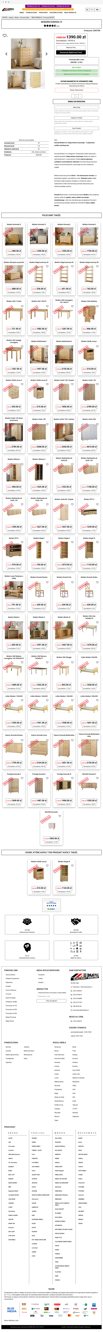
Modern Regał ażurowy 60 (64, 262)
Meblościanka (59, 1082)
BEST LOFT (11, 1174)
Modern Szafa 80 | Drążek (64, 499)
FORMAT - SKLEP (37, 1150)
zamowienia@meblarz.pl (80, 1010)
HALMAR (34, 1191)
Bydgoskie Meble (13, 1191)
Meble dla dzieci (29, 1051)
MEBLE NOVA (59, 1174)
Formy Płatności (11, 990)
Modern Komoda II (89, 224)
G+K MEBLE (35, 1162)
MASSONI (58, 1142)
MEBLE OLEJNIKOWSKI (61, 1183)
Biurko (57, 1051)
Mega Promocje (11, 1017)
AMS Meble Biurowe (14, 1154)
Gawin (33, 1170)
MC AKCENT (58, 1150)
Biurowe (8, 1047)
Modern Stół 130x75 (39, 301)
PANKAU (57, 1254)
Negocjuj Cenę (71, 47)
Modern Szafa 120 (89, 380)
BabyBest (11, 1166)
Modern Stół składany (89, 301)
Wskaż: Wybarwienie (76, 90)
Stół (74, 1097)
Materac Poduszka (79, 1078)
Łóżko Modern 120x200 (13, 696)
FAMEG (34, 1142)
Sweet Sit (81, 1195)
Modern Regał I (38, 538)
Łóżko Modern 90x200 (89, 657)
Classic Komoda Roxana (14, 735)
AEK (9, 1142)
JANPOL (34, 1211)
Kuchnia (75, 1066)
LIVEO (33, 1256)
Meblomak (58, 1187)
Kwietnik (57, 1070)
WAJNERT (81, 1211)
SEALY (80, 1150)
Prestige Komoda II (14, 774)
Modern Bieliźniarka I (39, 341)
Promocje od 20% (11, 1009)
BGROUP (10, 1179)
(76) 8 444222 (76, 991)
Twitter (40, 978)
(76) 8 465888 (76, 998)
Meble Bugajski (59, 1170)
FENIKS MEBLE (36, 1146)
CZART (10, 1207)
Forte (33, 1154)
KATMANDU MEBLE (37, 1219)
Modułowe (76, 1082)
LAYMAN (34, 1244)
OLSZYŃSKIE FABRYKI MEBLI (63, 1241)
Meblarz (57, 1162)
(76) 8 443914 (76, 995)
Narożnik (57, 1085)
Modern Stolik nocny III (39, 380)
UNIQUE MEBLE (82, 1203)
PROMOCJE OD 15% (33, 6)
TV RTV (75, 1109)
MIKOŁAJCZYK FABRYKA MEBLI (62, 1204)
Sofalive (80, 1166)
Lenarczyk (35, 1248)
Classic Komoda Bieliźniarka (64, 735)
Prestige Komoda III (64, 774)
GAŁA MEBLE (35, 1166)
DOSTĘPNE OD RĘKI (56, 12)
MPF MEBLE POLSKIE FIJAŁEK (63, 1229)
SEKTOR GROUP (83, 1154)
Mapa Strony (10, 1021)
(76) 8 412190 (76, 1002)
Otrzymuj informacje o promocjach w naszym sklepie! (52, 992)
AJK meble (11, 1146)
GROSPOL (34, 1183)
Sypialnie (9, 1062)
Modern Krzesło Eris (64, 577)
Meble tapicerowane (12, 1055)
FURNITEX (35, 1158)
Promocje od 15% (11, 1005)
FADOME (34, 1138)
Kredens (75, 1062)
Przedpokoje (10, 1058)
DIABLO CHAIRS (13, 1215)
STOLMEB (81, 1187)
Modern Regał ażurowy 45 (39, 262)
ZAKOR (80, 1223)
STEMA (80, 1174)
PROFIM (57, 1280)
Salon (25, 1058)
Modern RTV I (14, 538)
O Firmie (8, 994)
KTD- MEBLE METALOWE (39, 1239)
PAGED (57, 1249)
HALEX (34, 1187)
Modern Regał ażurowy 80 (89, 262)
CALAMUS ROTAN (13, 1195)
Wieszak (75, 1113)
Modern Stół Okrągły (64, 657)
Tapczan (75, 1105)
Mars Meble (58, 1138)
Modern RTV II (89, 499)
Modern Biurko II (39, 617)
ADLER (10, 1138)
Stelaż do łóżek (59, 1097)
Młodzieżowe (28, 1055)
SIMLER (80, 1162)
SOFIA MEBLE (82, 1170)
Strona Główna (10, 975)
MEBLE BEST (59, 1166)
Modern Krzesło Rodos (89, 577)
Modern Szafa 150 (39, 419)
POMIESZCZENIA (31, 12)
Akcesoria (58, 1047)
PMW (56, 1276)
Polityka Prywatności (12, 978)
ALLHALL (11, 1150)
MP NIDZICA (58, 1225)
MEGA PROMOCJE (70, 12)
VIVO (79, 1207)
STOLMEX (81, 1191)
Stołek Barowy (59, 1101)
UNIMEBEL (81, 1199)
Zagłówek (76, 1116)
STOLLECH (81, 1183)
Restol (80, 1142)
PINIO (56, 1262)
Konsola (75, 1058)
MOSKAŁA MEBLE (60, 1221)
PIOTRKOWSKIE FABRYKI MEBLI (62, 1267)
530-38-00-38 (76, 1006)
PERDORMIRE (59, 1258)
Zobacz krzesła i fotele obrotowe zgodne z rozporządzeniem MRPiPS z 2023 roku (47, 9)
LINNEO (34, 1252)
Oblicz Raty (76, 107)
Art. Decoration (12, 1162)
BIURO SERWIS (12, 1183)
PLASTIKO (58, 1272)
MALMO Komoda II (89, 774)
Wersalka (57, 1113)
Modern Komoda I (64, 224)
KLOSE (34, 1223)
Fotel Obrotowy (59, 1055)
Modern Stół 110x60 (13, 301)
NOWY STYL (58, 1237)
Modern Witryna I (14, 459)
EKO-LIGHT (11, 1231)
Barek (74, 1047)
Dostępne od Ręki (11, 1002)
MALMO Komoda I (51, 812)
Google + (41, 982)
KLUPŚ (34, 1227)
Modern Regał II (64, 538)
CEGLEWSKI (11, 1199)
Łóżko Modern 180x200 (89, 696)
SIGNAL (80, 1158)
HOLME (34, 1203)
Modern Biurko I (14, 617)
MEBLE (22, 12)
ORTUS (57, 1245)
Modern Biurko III (64, 617)
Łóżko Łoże (76, 1074)
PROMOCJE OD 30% (63, 6)
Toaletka (57, 1109)
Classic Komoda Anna (39, 735)
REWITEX (81, 1146)
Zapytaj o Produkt (76, 118)
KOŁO (33, 1235)
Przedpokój (58, 1089)
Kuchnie (8, 1051)
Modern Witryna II (39, 459)
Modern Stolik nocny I (89, 341)
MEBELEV (58, 1154)
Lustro (57, 1078)
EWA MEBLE (11, 1239)
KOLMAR (34, 1231)
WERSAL (80, 1215)
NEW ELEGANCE (59, 1233)
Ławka (57, 1074)
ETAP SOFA (11, 1235)
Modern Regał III (89, 538)
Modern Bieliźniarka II (64, 341)
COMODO (11, 1203)
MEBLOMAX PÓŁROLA (61, 1195)
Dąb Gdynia (11, 1211)
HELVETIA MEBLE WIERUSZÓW (40, 1195)
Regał (56, 1093)
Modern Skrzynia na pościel (14, 262)
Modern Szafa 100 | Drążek (64, 380)
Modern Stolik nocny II (14, 380)
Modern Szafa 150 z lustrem (64, 419)
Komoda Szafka (60, 1058)
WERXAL (80, 1219)
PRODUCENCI (43, 12)
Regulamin (9, 982)
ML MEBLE (58, 1213)
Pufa (74, 1089)
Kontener (57, 1062)
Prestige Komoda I (39, 774)
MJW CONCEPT (59, 1209)
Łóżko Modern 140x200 (38, 696)
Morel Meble (58, 1217)
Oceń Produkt (76, 128)
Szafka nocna (59, 1105)
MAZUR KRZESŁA (60, 1146)
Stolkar (80, 1179)
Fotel (74, 1051)
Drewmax (11, 1227)
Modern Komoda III (14, 224)
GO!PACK (34, 1179)
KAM (33, 1215)
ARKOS (10, 1158)
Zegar (56, 1120)
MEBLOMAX (58, 1191)
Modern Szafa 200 (89, 419)
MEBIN (57, 1158)
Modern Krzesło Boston (38, 577)
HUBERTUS (35, 1207)
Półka (74, 1085)
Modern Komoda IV (39, 224)
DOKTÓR (96, 31)
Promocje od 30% (11, 1013)
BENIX (10, 1170)
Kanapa (75, 1055)
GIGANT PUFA (36, 1174)
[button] (6, 54)
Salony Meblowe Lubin (11, 1320)
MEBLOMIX (58, 1199)
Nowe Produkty (10, 998)
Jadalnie (26, 1047)
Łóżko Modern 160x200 (64, 696)
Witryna (57, 1116)
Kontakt (8, 986)
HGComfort (35, 1199)
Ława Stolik (76, 1070)
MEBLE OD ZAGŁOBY (61, 1179)
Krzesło (57, 1066)
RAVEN (80, 1138)
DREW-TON (11, 1223)
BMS (9, 1187)
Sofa (74, 1093)
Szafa (74, 1101)
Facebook (41, 975)
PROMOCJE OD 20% (48, 6)
